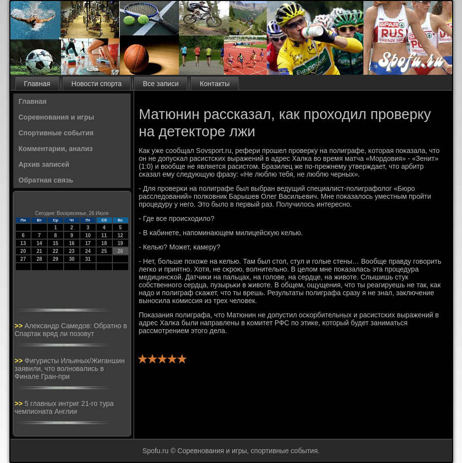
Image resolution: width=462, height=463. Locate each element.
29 (55, 259)
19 (120, 243)
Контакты (214, 84)
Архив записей (44, 164)
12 (120, 235)
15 (55, 243)
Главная (37, 84)
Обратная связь (46, 180)
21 (39, 251)
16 (71, 243)
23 (71, 251)
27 (23, 259)
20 (23, 251)
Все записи (160, 84)
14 (39, 243)
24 (88, 251)
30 (71, 259)
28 (39, 259)
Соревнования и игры (56, 117)
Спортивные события (56, 133)
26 (120, 251)
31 (88, 259)
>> (20, 326)
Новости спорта (96, 84)
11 (104, 235)
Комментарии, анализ (56, 149)
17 (88, 243)
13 (23, 243)
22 (55, 251)
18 (104, 243)
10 (88, 235)
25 (104, 251)
